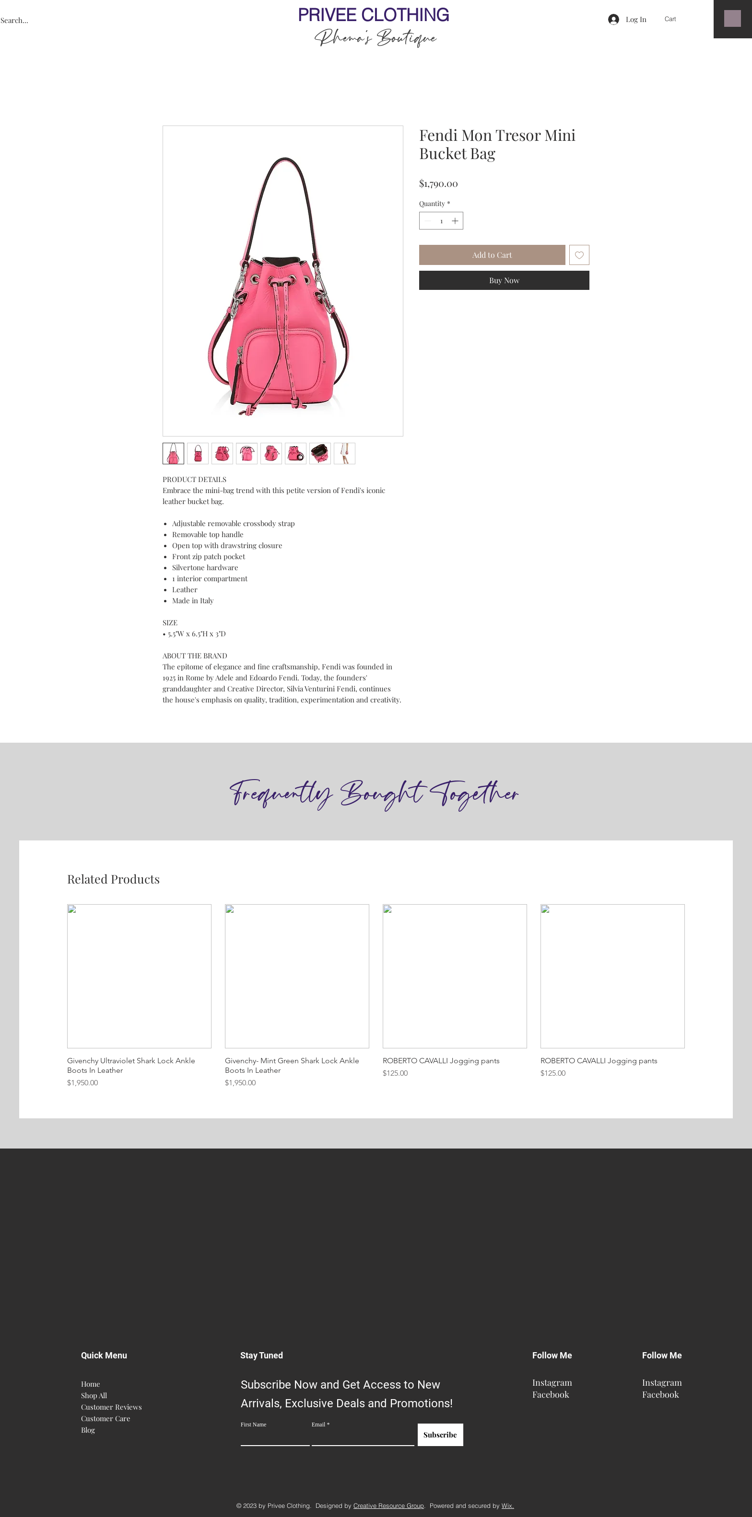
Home (90, 1384)
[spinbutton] (441, 220)
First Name (254, 1424)
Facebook (550, 1394)
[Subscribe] (440, 1435)
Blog (88, 1430)
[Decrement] (427, 220)
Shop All (94, 1395)
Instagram (552, 1382)
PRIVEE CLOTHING (376, 14)
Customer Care (105, 1418)
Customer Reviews (110, 1407)
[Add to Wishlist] (579, 255)
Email (319, 1424)
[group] (376, 996)
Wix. (508, 1505)
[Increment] (456, 220)
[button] (677, 19)
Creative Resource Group (388, 1505)
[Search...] (54, 20)
